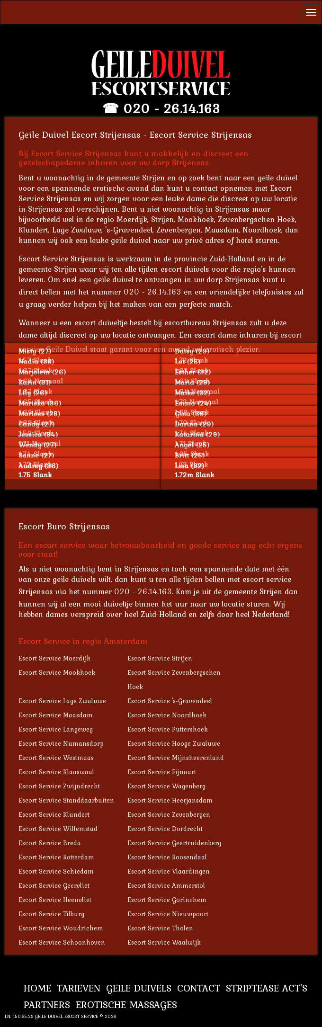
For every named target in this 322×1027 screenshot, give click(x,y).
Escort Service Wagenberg (166, 786)
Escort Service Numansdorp (61, 743)
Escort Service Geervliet (53, 885)
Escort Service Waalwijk (164, 942)
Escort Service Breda (49, 843)
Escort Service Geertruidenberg (174, 843)
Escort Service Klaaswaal (56, 772)
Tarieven (78, 988)
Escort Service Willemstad (58, 828)
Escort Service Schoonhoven (61, 942)
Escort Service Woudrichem (60, 928)
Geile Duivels (138, 988)
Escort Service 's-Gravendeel (169, 701)
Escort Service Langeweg (55, 729)
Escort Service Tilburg (51, 914)
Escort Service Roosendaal (167, 857)
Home (37, 988)
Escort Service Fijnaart (161, 772)
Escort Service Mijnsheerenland (175, 757)
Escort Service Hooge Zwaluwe (173, 743)
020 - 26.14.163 (171, 108)
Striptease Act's (266, 988)
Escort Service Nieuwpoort (167, 914)
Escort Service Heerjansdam (170, 800)
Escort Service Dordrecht (165, 828)
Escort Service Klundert (53, 814)
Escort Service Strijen (159, 658)
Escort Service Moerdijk (54, 658)
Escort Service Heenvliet (54, 899)
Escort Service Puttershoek (167, 729)
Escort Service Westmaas (56, 757)
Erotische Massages (126, 1004)
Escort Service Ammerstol (166, 885)
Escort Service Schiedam (56, 871)
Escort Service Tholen (160, 928)
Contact (198, 988)
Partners (47, 1004)
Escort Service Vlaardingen (168, 871)
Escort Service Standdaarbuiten (66, 800)
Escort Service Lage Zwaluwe (62, 701)
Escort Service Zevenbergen (168, 814)
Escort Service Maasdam (55, 715)
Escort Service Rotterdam (56, 857)
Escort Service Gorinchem (166, 899)
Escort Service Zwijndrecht (59, 786)
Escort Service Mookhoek (56, 672)
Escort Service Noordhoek (166, 715)
